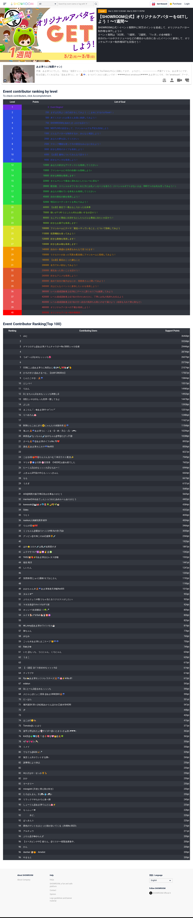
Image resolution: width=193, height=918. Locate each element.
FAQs (52, 880)
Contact (53, 890)
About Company (23, 880)
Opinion (53, 894)
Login (187, 4)
